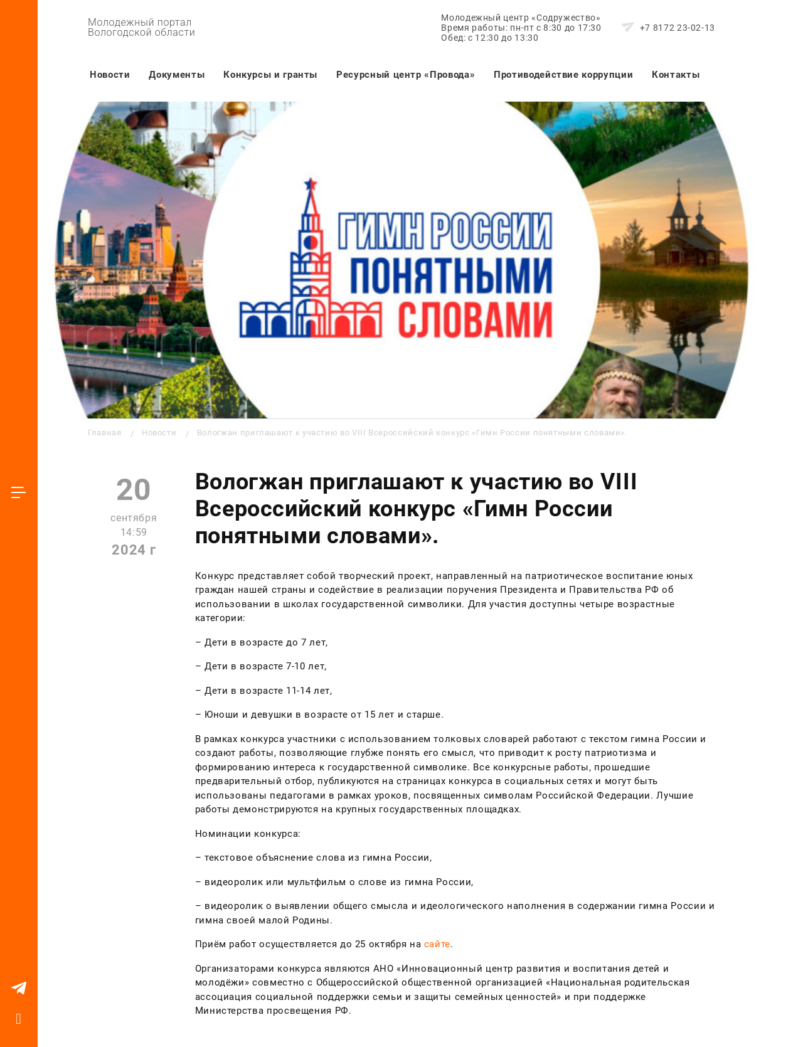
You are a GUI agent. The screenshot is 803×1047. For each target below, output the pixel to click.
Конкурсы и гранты (270, 74)
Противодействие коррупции (563, 74)
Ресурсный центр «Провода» (405, 74)
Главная (104, 432)
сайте (437, 944)
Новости (110, 74)
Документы (177, 74)
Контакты (675, 74)
